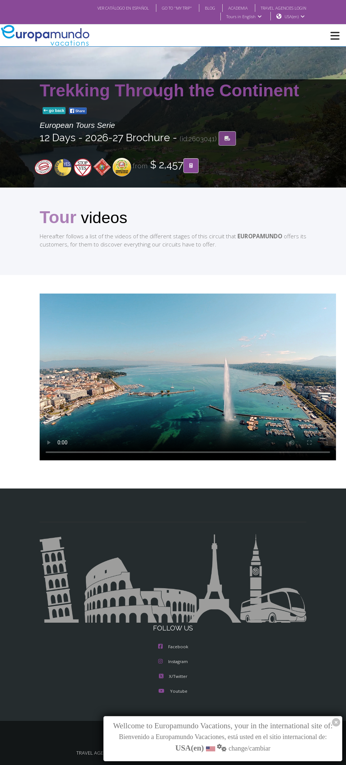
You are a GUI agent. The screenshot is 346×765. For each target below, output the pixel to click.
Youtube (173, 692)
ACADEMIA (231, 8)
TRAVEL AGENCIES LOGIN (280, 8)
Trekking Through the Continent (169, 90)
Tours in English (243, 16)
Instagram (173, 662)
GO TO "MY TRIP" (167, 8)
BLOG (202, 8)
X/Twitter (173, 677)
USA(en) (294, 16)
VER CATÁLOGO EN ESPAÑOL (108, 8)
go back (54, 111)
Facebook (173, 647)
